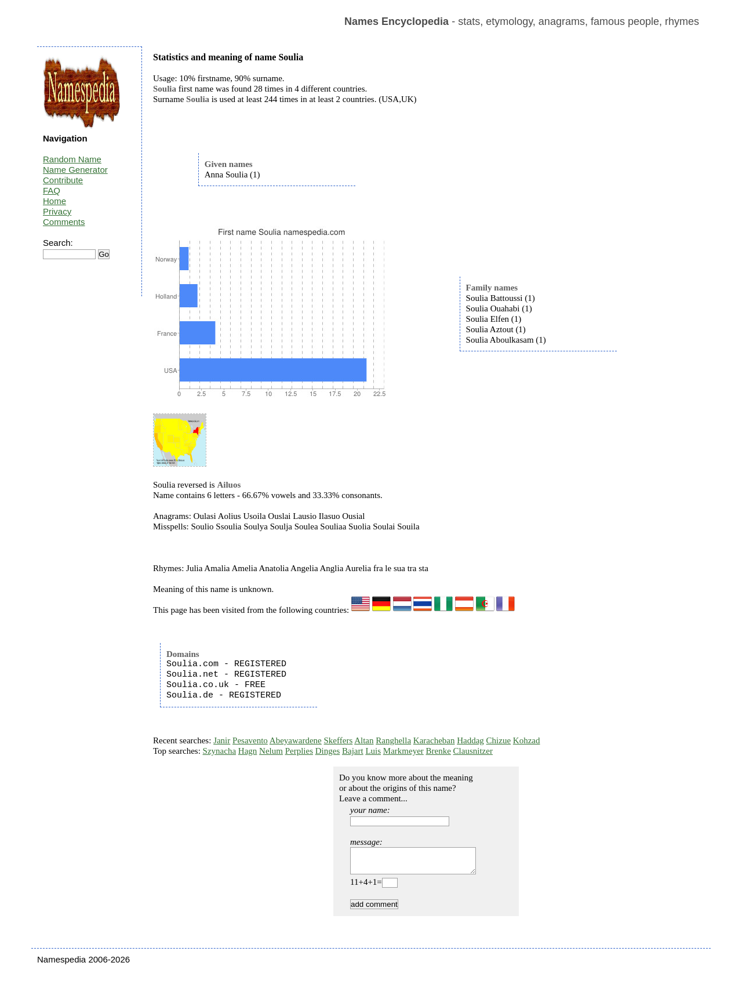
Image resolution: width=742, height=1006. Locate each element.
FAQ (51, 190)
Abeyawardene (296, 740)
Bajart (352, 751)
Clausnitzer (473, 751)
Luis (373, 751)
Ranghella (393, 740)
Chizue (498, 740)
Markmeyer (403, 751)
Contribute (63, 180)
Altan (363, 740)
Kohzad (526, 740)
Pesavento (250, 740)
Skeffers (338, 740)
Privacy (57, 211)
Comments (64, 222)
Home (54, 201)
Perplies (299, 751)
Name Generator (75, 170)
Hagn (247, 751)
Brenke (438, 751)
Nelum (271, 751)
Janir (221, 740)
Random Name (72, 159)
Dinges (327, 751)
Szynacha (219, 751)
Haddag (470, 740)
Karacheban (434, 740)
